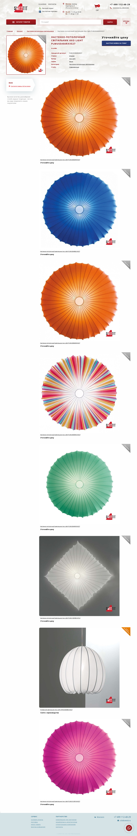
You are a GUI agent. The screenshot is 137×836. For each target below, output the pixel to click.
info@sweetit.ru (125, 820)
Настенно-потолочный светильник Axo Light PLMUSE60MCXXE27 (60, 435)
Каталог (20, 31)
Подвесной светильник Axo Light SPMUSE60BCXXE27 (56, 710)
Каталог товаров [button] (23, 22)
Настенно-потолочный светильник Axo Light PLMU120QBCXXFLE (60, 618)
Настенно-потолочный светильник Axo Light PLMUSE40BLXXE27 (60, 251)
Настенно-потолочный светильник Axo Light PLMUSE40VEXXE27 (60, 526)
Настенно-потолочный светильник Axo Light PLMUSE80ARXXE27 (60, 343)
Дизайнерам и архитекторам (66, 822)
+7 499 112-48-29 (120, 4)
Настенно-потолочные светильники (40, 31)
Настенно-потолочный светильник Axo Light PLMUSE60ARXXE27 (60, 160)
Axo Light (72, 59)
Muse (71, 61)
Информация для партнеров (66, 819)
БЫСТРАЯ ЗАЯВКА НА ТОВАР (116, 43)
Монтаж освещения (38, 827)
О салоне (42, 4)
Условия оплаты (37, 819)
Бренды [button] (126, 21)
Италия (71, 56)
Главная (10, 31)
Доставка (34, 822)
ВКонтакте (100, 817)
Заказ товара (36, 824)
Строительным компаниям (66, 824)
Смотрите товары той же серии (20, 86)
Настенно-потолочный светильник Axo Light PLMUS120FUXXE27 (60, 801)
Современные (74, 67)
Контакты (52, 4)
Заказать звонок (121, 8)
